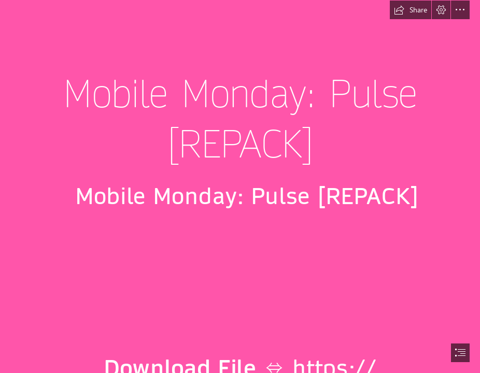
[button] (410, 10)
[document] (240, 186)
